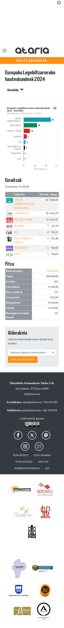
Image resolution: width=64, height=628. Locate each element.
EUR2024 (52, 271)
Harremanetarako (27, 468)
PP (15, 232)
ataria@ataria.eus (32, 402)
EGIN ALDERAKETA (22, 359)
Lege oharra (42, 455)
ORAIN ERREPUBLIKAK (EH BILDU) (24, 203)
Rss (47, 468)
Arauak (43, 461)
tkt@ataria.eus (32, 394)
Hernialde (15, 90)
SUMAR (19, 225)
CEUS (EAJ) (21, 213)
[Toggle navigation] (4, 51)
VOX (17, 254)
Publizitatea (24, 461)
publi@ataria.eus (32, 410)
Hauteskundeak (32, 61)
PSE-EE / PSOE (23, 219)
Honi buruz (20, 455)
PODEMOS (20, 247)
